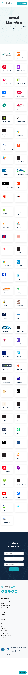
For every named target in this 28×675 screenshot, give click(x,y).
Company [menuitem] (3, 612)
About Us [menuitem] (3, 619)
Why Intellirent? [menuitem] (5, 598)
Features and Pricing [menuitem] (5, 607)
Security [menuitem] (3, 617)
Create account (22, 3)
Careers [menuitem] (3, 614)
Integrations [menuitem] (3, 628)
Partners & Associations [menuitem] (6, 630)
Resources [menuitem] (4, 624)
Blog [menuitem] (2, 626)
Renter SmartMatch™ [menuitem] (5, 605)
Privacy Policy (22, 654)
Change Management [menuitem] (6, 633)
